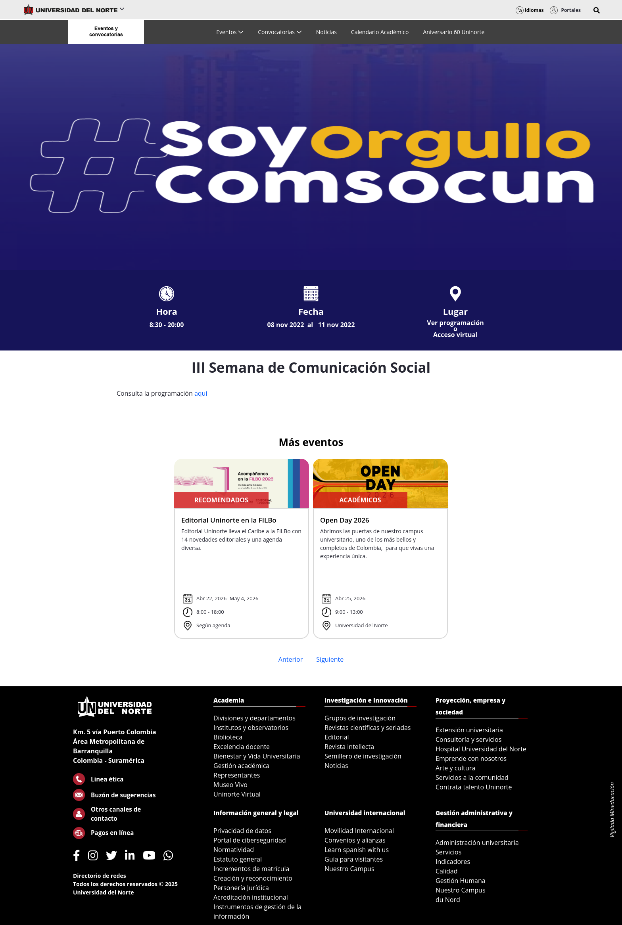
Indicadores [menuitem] (453, 861)
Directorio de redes (99, 875)
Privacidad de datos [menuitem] (242, 830)
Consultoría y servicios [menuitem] (468, 739)
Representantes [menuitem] (236, 775)
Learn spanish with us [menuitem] (356, 849)
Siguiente (330, 659)
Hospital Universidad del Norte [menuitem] (481, 749)
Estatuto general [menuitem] (237, 859)
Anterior (290, 659)
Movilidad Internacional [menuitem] (359, 830)
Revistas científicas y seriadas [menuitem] (367, 727)
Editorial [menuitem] (336, 737)
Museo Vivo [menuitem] (230, 784)
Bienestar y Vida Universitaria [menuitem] (256, 756)
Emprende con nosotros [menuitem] (471, 758)
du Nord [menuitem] (448, 899)
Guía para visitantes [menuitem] (353, 859)
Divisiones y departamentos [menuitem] (254, 718)
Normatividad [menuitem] (233, 849)
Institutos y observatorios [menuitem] (250, 727)
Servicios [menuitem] (448, 852)
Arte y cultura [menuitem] (455, 768)
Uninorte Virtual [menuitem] (237, 794)
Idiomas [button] (530, 10)
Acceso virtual (455, 334)
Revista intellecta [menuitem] (349, 746)
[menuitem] (230, 32)
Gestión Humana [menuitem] (461, 880)
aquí (200, 393)
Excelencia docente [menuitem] (241, 746)
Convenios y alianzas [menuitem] (355, 840)
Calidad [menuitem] (447, 871)
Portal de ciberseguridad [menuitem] (249, 840)
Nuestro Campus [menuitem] (349, 868)
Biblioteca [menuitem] (227, 737)
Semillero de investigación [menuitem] (362, 756)
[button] (596, 10)
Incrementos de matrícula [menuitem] (251, 868)
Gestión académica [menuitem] (241, 765)
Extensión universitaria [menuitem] (469, 730)
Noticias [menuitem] (336, 765)
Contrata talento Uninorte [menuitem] (474, 787)
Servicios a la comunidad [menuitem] (472, 777)
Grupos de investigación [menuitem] (359, 718)
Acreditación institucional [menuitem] (250, 897)
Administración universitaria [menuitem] (477, 842)
